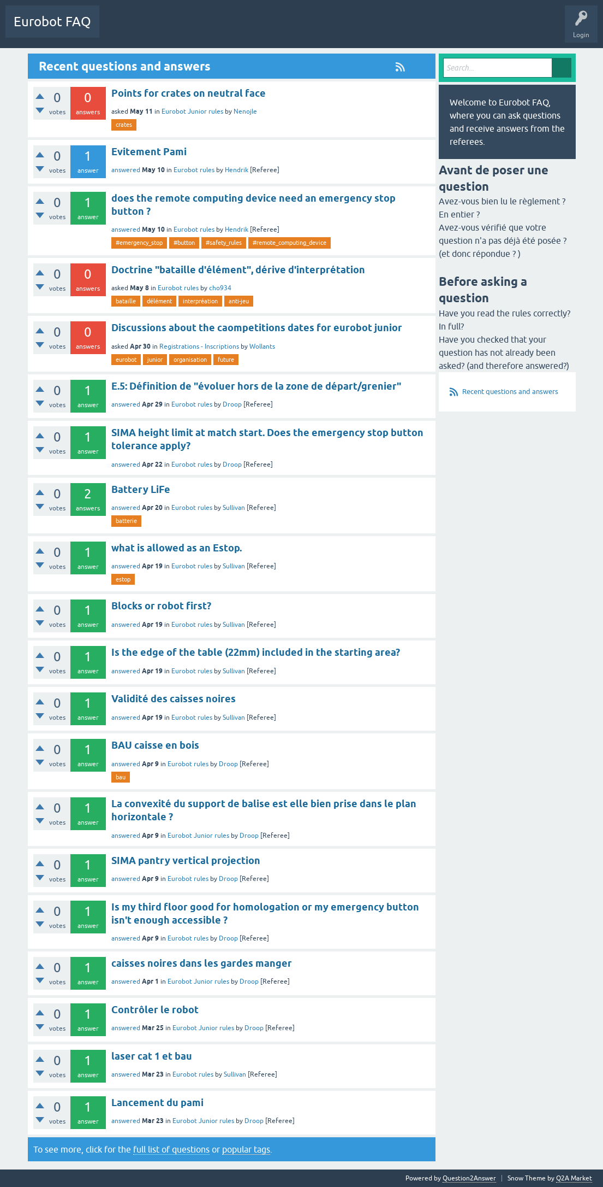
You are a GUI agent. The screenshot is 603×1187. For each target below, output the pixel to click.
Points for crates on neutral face (188, 93)
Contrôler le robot (155, 1009)
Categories (165, 29)
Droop (232, 404)
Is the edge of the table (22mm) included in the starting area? (255, 652)
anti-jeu (239, 301)
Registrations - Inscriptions (199, 346)
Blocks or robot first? (161, 606)
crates (124, 124)
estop (123, 579)
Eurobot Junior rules (192, 111)
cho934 (220, 288)
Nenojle (245, 111)
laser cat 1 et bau (151, 1056)
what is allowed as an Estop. (176, 548)
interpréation (200, 301)
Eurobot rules (194, 170)
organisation (190, 359)
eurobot (126, 359)
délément (159, 301)
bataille (126, 301)
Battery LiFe (140, 489)
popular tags (246, 1149)
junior (155, 359)
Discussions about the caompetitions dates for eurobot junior (256, 327)
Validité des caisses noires (173, 698)
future (226, 359)
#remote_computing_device (289, 242)
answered (125, 170)
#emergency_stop (139, 242)
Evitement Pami (149, 151)
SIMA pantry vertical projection (185, 860)
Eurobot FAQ (52, 21)
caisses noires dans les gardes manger (201, 963)
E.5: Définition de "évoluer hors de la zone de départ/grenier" (256, 386)
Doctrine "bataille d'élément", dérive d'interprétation (238, 269)
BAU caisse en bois (155, 745)
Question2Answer (469, 1178)
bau (121, 777)
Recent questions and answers (510, 391)
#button (184, 242)
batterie (126, 521)
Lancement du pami (157, 1102)
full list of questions (171, 1149)
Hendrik (236, 170)
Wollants (262, 346)
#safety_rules (224, 242)
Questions (122, 29)
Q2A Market (574, 1178)
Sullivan (234, 508)
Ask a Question (216, 29)
